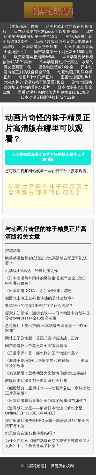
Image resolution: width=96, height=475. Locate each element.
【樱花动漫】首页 (22, 26)
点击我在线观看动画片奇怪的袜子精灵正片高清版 (48, 157)
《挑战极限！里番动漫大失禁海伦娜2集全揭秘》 (47, 373)
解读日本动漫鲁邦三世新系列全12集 (36, 381)
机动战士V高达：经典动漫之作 (31, 271)
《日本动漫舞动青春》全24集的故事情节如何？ (46, 401)
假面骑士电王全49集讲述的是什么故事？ (40, 298)
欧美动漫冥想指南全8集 (34, 57)
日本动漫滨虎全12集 (39, 47)
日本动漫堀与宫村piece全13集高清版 (46, 31)
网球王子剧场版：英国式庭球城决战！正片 (42, 338)
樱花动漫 (13, 251)
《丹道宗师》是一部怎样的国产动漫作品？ (42, 353)
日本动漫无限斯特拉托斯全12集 (48, 97)
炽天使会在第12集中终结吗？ (30, 433)
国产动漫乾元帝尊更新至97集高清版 (36, 346)
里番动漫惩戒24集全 (56, 67)
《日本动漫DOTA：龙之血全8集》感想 (38, 291)
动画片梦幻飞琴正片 (36, 77)
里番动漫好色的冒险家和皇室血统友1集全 (54, 92)
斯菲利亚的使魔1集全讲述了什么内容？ (39, 306)
